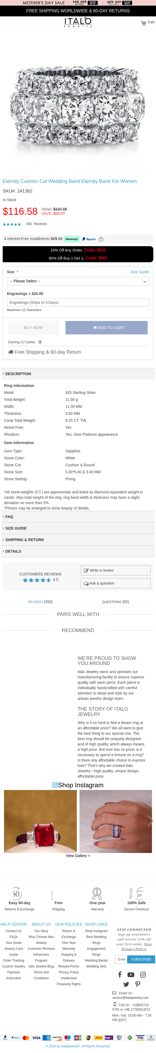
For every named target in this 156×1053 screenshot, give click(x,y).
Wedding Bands (96, 960)
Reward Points (68, 966)
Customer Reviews (41, 949)
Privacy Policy (69, 972)
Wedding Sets (96, 966)
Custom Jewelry (13, 966)
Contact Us (13, 931)
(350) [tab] (40, 602)
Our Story (41, 931)
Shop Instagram (96, 931)
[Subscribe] (141, 959)
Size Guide (13, 943)
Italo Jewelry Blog (41, 966)
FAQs (14, 937)
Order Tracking (13, 960)
